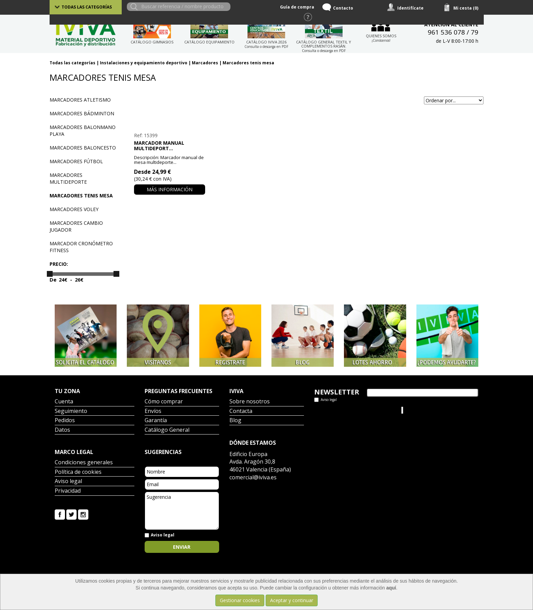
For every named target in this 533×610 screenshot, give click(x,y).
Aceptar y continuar (291, 600)
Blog (235, 420)
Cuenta (64, 402)
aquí (391, 587)
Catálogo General (167, 430)
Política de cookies (78, 472)
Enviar (181, 547)
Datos (62, 430)
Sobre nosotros (249, 402)
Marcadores (205, 63)
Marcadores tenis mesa (248, 63)
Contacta (240, 411)
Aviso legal (68, 481)
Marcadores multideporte (68, 178)
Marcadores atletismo (80, 99)
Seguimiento (71, 411)
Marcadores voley (74, 209)
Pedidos (65, 420)
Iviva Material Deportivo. (430, 410)
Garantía (156, 420)
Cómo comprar (164, 402)
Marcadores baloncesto (83, 147)
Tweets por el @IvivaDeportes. (348, 410)
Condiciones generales (84, 462)
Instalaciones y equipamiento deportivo (143, 63)
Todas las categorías (87, 7)
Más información (169, 189)
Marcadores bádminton (82, 113)
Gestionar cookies (240, 600)
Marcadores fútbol (76, 161)
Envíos (153, 411)
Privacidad (68, 491)
